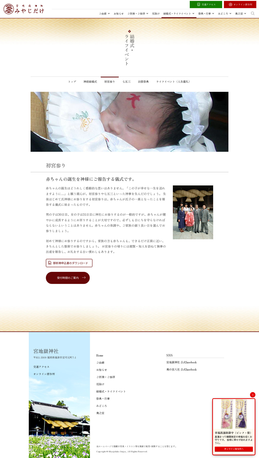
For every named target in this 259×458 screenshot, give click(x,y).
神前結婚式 (90, 81)
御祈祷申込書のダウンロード (70, 263)
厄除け (156, 13)
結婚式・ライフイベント (179, 13)
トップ (72, 81)
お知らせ (119, 13)
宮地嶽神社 (24, 9)
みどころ (225, 13)
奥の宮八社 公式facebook (181, 369)
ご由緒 (104, 13)
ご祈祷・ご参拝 (138, 13)
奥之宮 (240, 13)
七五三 (126, 81)
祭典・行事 (206, 13)
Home (99, 355)
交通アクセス (209, 4)
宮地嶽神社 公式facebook (181, 362)
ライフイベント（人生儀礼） (173, 81)
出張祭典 (143, 81)
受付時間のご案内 (68, 278)
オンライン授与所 (242, 4)
